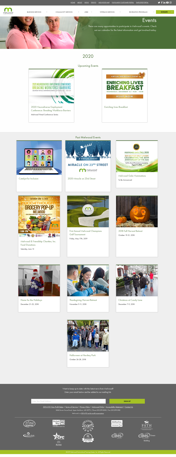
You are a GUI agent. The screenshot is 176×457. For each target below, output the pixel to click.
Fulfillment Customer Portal (123, 2)
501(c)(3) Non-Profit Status (53, 407)
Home (73, 2)
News (86, 2)
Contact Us (129, 407)
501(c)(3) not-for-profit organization (92, 413)
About (79, 2)
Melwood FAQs (98, 407)
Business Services (34, 12)
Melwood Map (104, 2)
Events (93, 2)
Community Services (64, 12)
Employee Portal (142, 2)
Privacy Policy (85, 407)
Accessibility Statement (114, 407)
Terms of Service (71, 407)
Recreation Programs (138, 12)
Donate (164, 12)
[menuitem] (10, 11)
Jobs (86, 12)
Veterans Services (107, 12)
